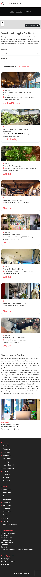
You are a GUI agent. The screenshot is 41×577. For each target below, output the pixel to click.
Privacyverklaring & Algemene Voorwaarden (17, 549)
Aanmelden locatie (8, 533)
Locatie (4, 49)
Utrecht (5, 471)
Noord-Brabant (8, 465)
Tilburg (5, 515)
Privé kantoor (6, 540)
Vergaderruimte (7, 542)
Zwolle (5, 521)
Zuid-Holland (7, 481)
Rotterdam (7, 512)
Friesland (6, 452)
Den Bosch (7, 499)
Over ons (4, 544)
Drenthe (6, 446)
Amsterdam (7, 492)
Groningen (7, 458)
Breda (5, 496)
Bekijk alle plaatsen (10, 524)
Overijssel (6, 474)
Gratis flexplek (6, 538)
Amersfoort (7, 489)
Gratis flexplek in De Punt (10, 424)
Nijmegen (6, 508)
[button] (2, 22)
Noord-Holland (8, 468)
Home (12, 12)
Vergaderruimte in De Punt (10, 429)
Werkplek (4, 535)
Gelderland (7, 455)
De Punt (19, 12)
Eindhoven (7, 505)
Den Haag (6, 502)
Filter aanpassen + (24, 66)
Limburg (6, 462)
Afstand (4, 58)
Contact (4, 547)
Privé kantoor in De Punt (9, 427)
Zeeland (6, 478)
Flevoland (6, 449)
